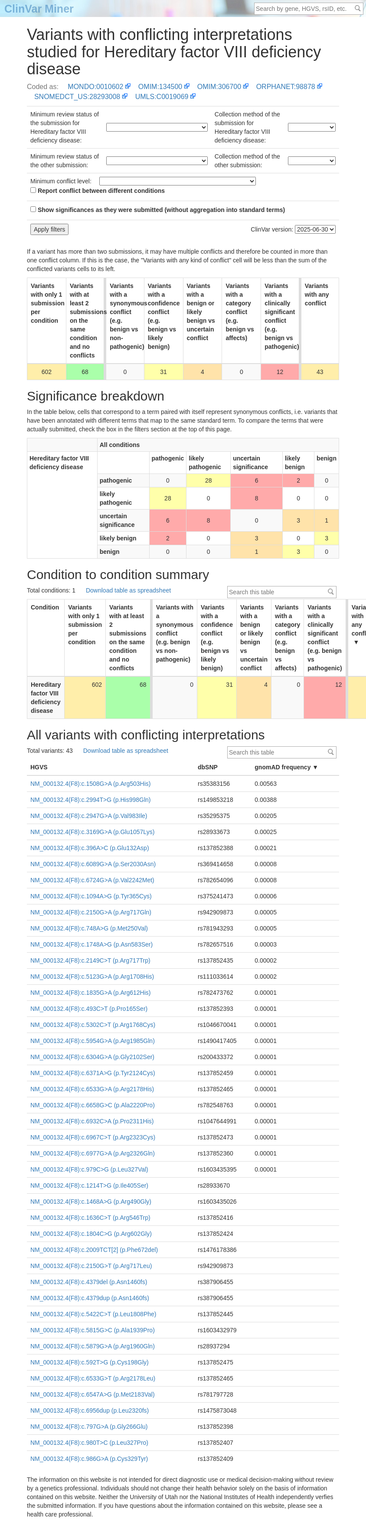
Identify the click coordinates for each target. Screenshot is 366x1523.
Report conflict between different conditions (97, 190)
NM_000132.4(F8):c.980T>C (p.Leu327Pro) (89, 1442)
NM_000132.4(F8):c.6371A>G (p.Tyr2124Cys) (92, 1072)
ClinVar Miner (39, 9)
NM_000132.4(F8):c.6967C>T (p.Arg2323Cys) (92, 1137)
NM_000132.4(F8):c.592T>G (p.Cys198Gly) (89, 1362)
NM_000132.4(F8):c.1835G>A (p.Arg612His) (90, 992)
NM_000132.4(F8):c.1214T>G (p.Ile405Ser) (89, 1185)
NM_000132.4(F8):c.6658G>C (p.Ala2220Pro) (92, 1105)
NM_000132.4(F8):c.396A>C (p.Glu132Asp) (89, 847)
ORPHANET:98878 (285, 86)
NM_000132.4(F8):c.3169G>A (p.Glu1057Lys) (92, 831)
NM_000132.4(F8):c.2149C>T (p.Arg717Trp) (90, 960)
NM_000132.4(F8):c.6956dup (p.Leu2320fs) (89, 1410)
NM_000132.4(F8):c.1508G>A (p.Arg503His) (90, 783)
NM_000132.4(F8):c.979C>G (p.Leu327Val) (89, 1169)
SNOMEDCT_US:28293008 (77, 96)
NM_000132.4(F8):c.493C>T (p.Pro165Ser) (88, 1008)
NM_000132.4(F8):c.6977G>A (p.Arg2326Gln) (92, 1153)
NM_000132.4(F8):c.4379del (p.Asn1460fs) (88, 1281)
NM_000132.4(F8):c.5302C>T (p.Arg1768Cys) (92, 1024)
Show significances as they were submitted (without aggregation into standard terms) (157, 209)
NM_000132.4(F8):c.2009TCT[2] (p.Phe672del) (94, 1249)
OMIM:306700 (219, 86)
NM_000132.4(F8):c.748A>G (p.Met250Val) (89, 928)
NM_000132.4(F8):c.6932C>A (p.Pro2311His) (92, 1121)
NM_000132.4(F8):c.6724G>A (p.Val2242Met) (92, 880)
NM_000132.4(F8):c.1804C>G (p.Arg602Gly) (91, 1233)
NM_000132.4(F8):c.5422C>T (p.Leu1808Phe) (93, 1314)
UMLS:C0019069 (162, 96)
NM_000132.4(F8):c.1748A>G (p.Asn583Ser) (91, 944)
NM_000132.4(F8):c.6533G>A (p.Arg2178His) (92, 1089)
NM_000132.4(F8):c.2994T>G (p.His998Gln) (90, 799)
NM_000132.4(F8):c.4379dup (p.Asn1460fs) (89, 1298)
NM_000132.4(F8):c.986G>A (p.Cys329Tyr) (89, 1458)
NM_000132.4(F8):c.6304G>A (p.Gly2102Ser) (92, 1056)
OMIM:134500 (160, 86)
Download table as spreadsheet (128, 590)
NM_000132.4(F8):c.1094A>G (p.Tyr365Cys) (91, 896)
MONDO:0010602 (95, 86)
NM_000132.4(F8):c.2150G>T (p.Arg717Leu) (91, 1265)
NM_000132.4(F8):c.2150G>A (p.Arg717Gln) (90, 912)
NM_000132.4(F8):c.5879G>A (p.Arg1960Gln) (92, 1346)
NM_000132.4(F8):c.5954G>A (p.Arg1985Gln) (92, 1040)
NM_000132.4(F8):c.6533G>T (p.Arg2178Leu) (92, 1378)
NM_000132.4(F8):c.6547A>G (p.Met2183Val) (92, 1394)
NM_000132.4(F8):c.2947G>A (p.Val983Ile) (88, 815)
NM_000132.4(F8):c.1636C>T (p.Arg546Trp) (90, 1217)
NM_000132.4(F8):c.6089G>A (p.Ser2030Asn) (93, 864)
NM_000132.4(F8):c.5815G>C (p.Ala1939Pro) (92, 1330)
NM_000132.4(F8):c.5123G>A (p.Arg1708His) (92, 976)
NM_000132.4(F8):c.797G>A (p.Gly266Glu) (88, 1426)
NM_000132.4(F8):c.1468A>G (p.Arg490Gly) (90, 1201)
